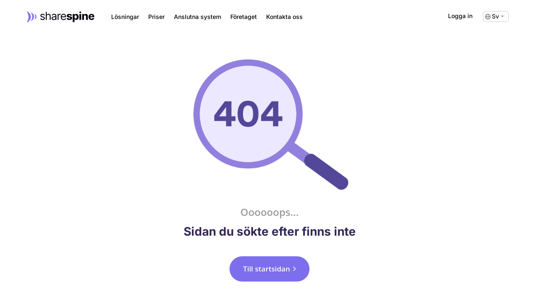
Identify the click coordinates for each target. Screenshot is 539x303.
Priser (156, 17)
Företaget (243, 17)
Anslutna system (197, 17)
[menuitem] (496, 16)
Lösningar (125, 17)
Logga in (460, 15)
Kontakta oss (284, 17)
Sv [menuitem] (495, 16)
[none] (496, 16)
